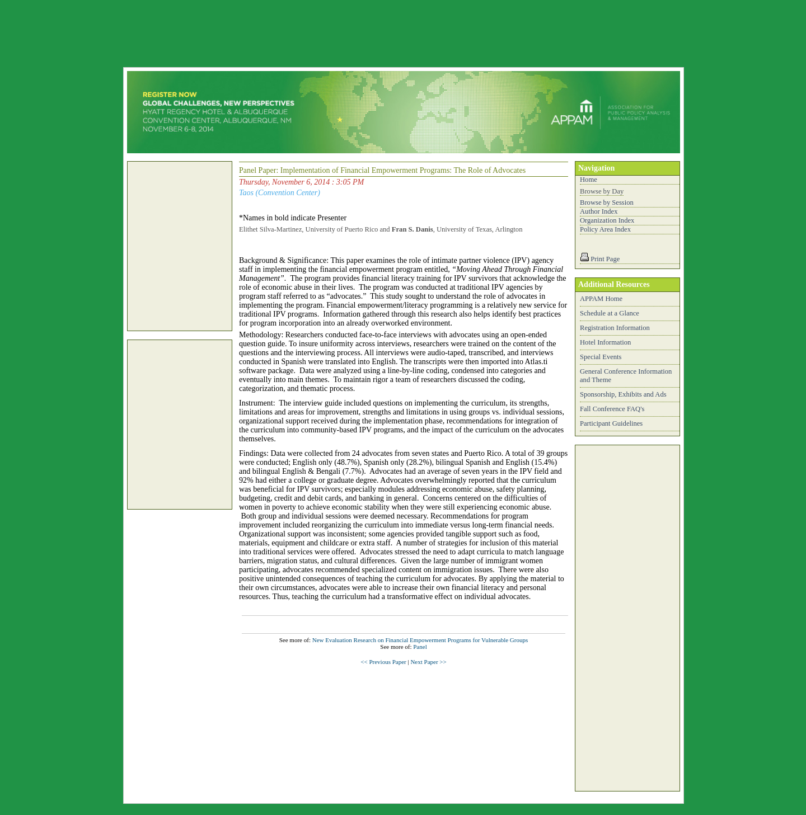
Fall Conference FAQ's (612, 409)
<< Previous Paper (383, 661)
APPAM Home (601, 299)
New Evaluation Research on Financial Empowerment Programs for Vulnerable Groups (420, 640)
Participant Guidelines (611, 423)
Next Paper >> (428, 661)
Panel (420, 646)
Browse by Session (607, 202)
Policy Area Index (605, 229)
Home (588, 179)
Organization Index (607, 220)
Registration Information (615, 328)
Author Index (599, 211)
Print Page (605, 259)
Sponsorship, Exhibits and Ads (623, 394)
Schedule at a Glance (609, 313)
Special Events (601, 357)
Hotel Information (605, 342)
